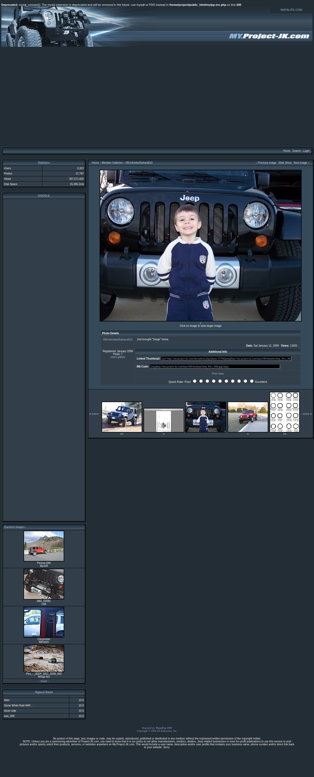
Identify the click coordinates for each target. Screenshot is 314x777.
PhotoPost (161, 728)
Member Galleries (112, 162)
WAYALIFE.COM (291, 9)
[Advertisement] (49, 96)
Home (286, 150)
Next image (300, 162)
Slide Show (285, 162)
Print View (218, 373)
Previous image (267, 162)
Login (306, 150)
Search (296, 150)
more (43, 681)
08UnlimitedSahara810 (139, 162)
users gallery (117, 357)
